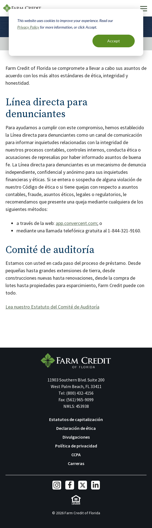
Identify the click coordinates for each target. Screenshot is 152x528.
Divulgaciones (76, 437)
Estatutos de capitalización (76, 419)
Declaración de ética (76, 428)
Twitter (82, 485)
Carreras (76, 463)
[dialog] (76, 32)
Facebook (69, 485)
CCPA (76, 454)
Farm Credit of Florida (22, 8)
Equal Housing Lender (76, 500)
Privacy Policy (28, 27)
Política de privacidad (76, 446)
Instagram (56, 485)
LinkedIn (95, 485)
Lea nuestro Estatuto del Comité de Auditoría (52, 307)
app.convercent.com (76, 223)
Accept (113, 40)
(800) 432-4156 (80, 393)
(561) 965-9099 (80, 399)
